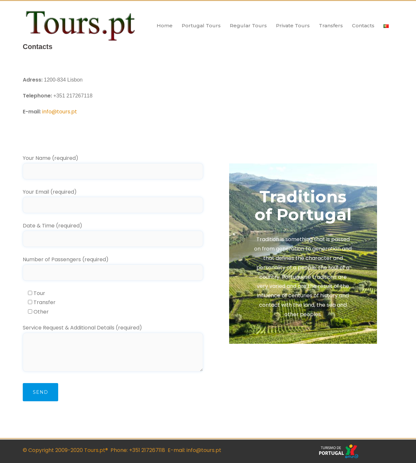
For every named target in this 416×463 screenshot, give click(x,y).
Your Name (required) (113, 164)
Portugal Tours (201, 25)
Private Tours (293, 25)
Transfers (331, 25)
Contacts (363, 25)
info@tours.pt (59, 111)
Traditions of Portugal (303, 206)
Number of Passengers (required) (113, 266)
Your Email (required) (113, 198)
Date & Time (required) (113, 232)
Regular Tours (248, 25)
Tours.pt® (95, 450)
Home (165, 25)
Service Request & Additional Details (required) (113, 349)
